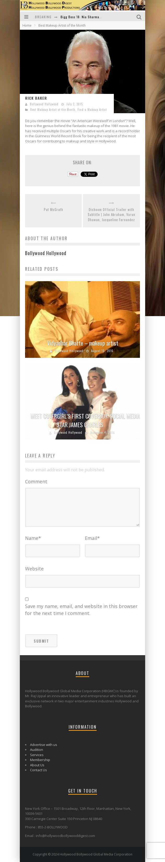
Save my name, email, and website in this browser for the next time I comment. (81, 609)
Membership (40, 759)
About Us (37, 765)
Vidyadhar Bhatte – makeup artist (82, 343)
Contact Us (38, 770)
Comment (36, 481)
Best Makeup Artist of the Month (52, 109)
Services (37, 754)
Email (92, 538)
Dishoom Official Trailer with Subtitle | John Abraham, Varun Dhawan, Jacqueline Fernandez (111, 214)
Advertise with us (43, 744)
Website (34, 568)
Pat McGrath (53, 209)
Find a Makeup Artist (92, 109)
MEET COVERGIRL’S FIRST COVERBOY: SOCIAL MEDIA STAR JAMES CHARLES (85, 420)
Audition (36, 749)
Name (33, 538)
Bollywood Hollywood (44, 104)
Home (27, 25)
